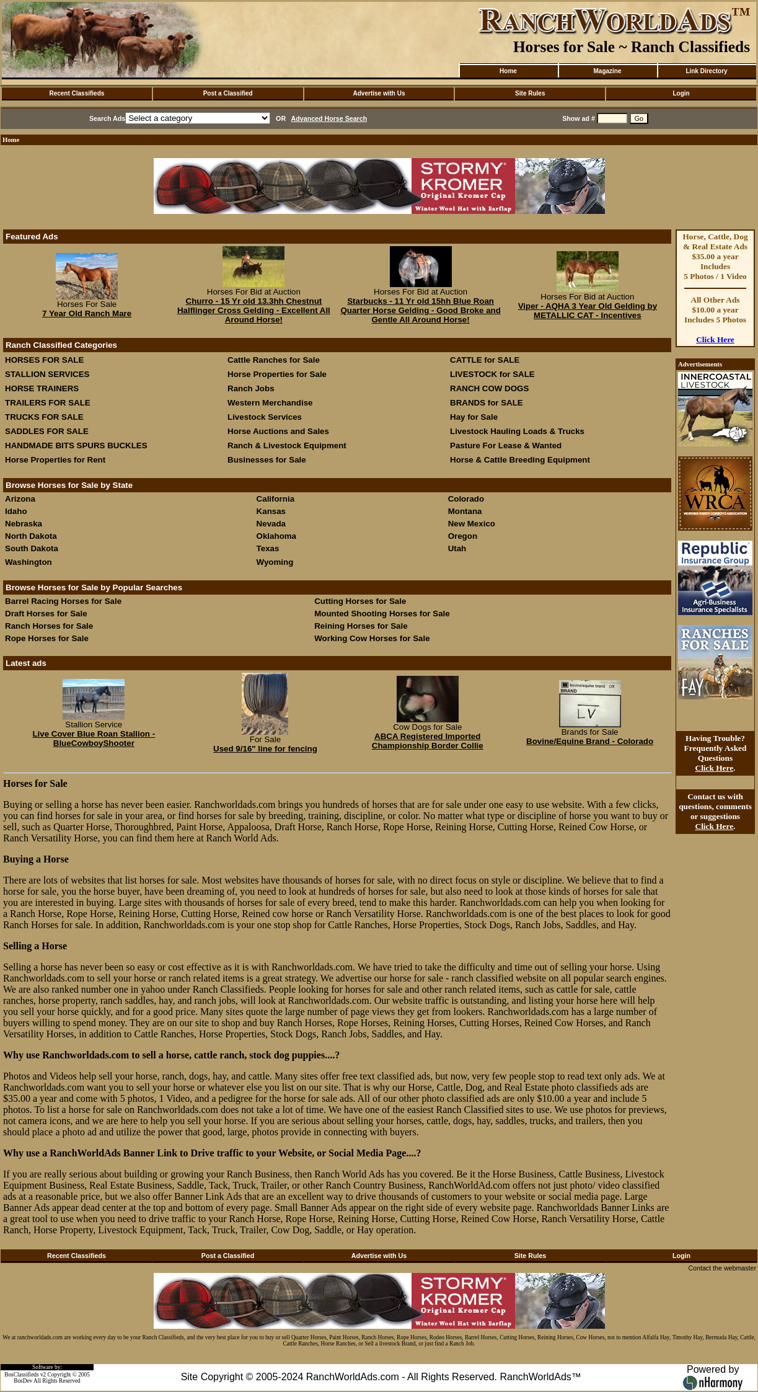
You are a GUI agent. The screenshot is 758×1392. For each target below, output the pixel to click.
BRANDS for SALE (486, 402)
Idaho (16, 511)
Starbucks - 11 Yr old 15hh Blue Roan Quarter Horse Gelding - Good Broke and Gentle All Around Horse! (420, 310)
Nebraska (23, 523)
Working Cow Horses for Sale (372, 638)
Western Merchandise (270, 402)
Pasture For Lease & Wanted (506, 445)
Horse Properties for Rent (55, 459)
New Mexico (471, 523)
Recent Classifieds (76, 93)
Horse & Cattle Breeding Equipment (520, 459)
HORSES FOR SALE (44, 360)
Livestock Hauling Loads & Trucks (517, 431)
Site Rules (530, 93)
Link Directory (706, 71)
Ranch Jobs (251, 388)
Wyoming (275, 562)
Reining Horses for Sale (360, 626)
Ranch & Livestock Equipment (286, 445)
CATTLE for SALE (484, 360)
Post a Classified (228, 93)
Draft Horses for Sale (46, 613)
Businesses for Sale (266, 459)
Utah (457, 548)
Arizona (20, 498)
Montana (465, 511)
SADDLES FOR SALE (47, 431)
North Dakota (31, 536)
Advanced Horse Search (329, 118)
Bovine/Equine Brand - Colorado (589, 741)
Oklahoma (276, 536)
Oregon (462, 536)
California (275, 498)
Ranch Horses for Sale (49, 626)
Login (680, 93)
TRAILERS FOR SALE (47, 402)
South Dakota (31, 548)
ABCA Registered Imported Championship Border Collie (427, 741)
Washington (28, 562)
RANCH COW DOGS (489, 388)
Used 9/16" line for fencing (265, 748)
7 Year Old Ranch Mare (86, 313)
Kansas (271, 511)
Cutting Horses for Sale (360, 601)
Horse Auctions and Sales (278, 431)
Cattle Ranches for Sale (273, 360)
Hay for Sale (475, 417)
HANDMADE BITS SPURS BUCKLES (76, 445)
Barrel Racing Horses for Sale (63, 601)
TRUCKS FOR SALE (44, 417)
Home (508, 71)
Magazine (607, 71)
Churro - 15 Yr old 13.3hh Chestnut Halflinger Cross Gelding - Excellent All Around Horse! (253, 310)
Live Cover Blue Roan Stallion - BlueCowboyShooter (93, 738)
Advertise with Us (379, 93)
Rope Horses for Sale (47, 638)
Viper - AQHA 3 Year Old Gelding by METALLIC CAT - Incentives (587, 310)
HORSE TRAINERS (42, 388)
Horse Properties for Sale (277, 374)
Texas (268, 548)
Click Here (715, 339)
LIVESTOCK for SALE (492, 374)
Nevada (271, 523)
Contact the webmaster (722, 1268)
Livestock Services (264, 417)
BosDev (23, 1381)
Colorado (466, 498)
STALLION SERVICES (47, 374)
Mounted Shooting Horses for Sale (381, 613)
